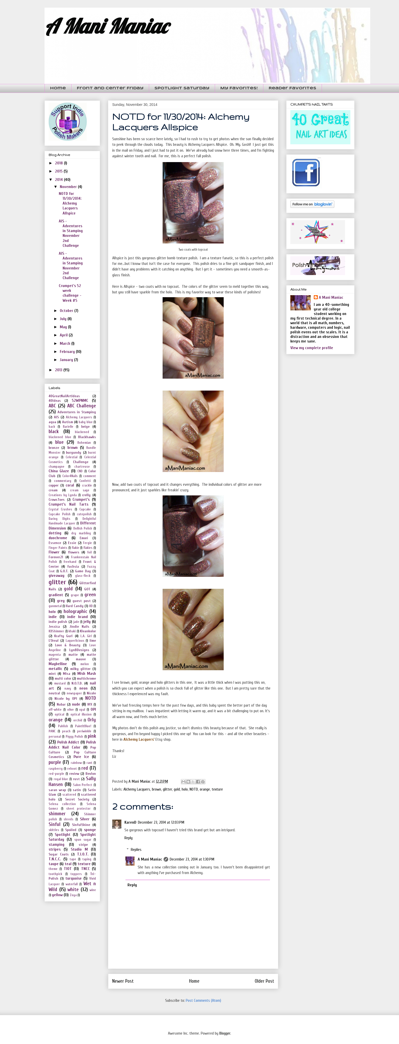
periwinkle (84, 731)
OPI (93, 709)
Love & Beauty (67, 645)
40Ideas (55, 400)
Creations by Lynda (63, 495)
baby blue (85, 422)
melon (84, 664)
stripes (55, 849)
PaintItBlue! (83, 726)
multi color (63, 678)
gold (177, 789)
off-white (55, 709)
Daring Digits (59, 519)
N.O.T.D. (77, 683)
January (67, 359)
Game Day (83, 571)
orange (205, 789)
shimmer (57, 814)
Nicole (91, 693)
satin (77, 790)
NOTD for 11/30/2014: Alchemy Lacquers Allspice (70, 203)
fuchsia (73, 566)
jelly (87, 621)
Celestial (71, 457)
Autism (67, 422)
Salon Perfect (82, 785)
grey (61, 600)
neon (83, 688)
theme (53, 869)
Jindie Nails (79, 626)
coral (70, 485)
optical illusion (81, 714)
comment (89, 476)
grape (75, 595)
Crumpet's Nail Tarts (68, 504)
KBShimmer (56, 631)
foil (89, 552)
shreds (68, 819)
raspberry (56, 768)
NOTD (194, 789)
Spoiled (70, 830)
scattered (69, 794)
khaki (72, 631)
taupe (54, 864)
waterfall (72, 884)
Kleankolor (88, 631)
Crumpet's (81, 499)
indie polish (58, 622)
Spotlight (62, 834)
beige (85, 426)
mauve (81, 659)
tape (73, 859)
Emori (84, 538)
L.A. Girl (86, 636)
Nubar (61, 704)
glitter (167, 789)
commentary (62, 481)
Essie (72, 543)
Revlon (91, 773)
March (65, 343)
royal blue (61, 779)
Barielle (68, 426)
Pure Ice (81, 756)
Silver (85, 819)
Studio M (79, 849)
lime (93, 640)
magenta (55, 654)
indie (53, 616)
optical (59, 714)
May (64, 327)
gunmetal (55, 606)
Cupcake (85, 509)
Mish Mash (86, 673)
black (54, 431)
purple (55, 762)
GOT (87, 589)
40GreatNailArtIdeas (64, 396)
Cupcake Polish (59, 514)
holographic (75, 611)
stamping (56, 844)
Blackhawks (87, 437)
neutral (54, 693)
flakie (75, 548)
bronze (54, 448)
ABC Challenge (81, 406)
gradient (56, 595)
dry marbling (81, 533)
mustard (60, 683)
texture (217, 789)
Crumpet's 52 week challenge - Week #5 (70, 293)
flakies (87, 548)
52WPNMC (80, 400)
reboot (72, 768)
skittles (54, 830)
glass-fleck (82, 576)
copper (54, 485)
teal (68, 864)
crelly (86, 495)
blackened (82, 432)
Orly (92, 720)
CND (79, 471)
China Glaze (59, 471)
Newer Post (123, 981)
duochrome (58, 538)
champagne (56, 466)
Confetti (85, 481)
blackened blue (60, 437)
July (63, 319)
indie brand (77, 616)
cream (53, 490)
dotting (55, 533)
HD (91, 606)
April (64, 335)
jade (76, 622)
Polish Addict (68, 742)
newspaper (74, 693)
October (67, 310)
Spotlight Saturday (181, 88)
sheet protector (78, 808)
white (73, 889)
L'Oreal (54, 640)
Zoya (73, 895)
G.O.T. (64, 571)
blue (59, 442)
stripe (83, 844)
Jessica (54, 626)
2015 (59, 171)
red (84, 768)
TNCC (85, 868)
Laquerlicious (75, 640)
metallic (55, 668)
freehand (70, 562)
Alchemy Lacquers (136, 789)
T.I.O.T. (83, 854)
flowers (73, 552)
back (52, 426)
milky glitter (80, 669)
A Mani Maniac (106, 26)
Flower (54, 552)
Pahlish (63, 726)
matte (73, 654)
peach (66, 731)
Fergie (87, 543)
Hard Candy (74, 606)
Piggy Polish (74, 736)
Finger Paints (58, 548)
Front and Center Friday (110, 88)
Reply (128, 838)
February (68, 351)
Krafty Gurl (63, 636)
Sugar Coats (59, 854)
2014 (59, 179)
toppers (76, 874)
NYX (89, 704)
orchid (77, 720)
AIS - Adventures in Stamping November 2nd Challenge (71, 233)
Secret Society (77, 799)
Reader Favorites (292, 88)
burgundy (73, 452)
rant (89, 763)
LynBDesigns (79, 650)
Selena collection (62, 804)
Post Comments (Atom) (203, 1000)
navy (67, 688)
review (74, 773)
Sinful (55, 824)
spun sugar (82, 839)
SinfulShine (81, 825)
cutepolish (84, 514)
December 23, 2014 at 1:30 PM (192, 859)
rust (76, 779)
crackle (87, 485)
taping (86, 859)
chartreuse (82, 466)
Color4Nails (70, 476)
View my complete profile (311, 348)
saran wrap (57, 790)
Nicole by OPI (65, 698)
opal (82, 709)
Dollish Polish (82, 528)
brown (156, 789)
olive (70, 709)
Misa (66, 673)
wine (93, 890)
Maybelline (58, 664)
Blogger (224, 1033)
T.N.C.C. (55, 859)
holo (185, 789)
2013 (59, 370)
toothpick (55, 874)
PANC (52, 731)
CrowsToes (57, 499)
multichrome (86, 678)
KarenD (130, 822)
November (69, 186)
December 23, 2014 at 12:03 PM (161, 822)
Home (58, 88)
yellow (57, 895)
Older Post (264, 981)
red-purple (56, 774)
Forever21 (56, 557)
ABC (52, 406)
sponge (90, 829)
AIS (56, 417)
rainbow (76, 763)
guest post (81, 601)
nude (76, 704)
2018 (59, 163)
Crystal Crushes (60, 509)
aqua (52, 422)
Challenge (80, 462)
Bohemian (84, 443)
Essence (55, 543)
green (90, 594)
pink (92, 736)
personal (55, 736)
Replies (136, 849)
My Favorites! (239, 88)
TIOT (68, 868)
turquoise (73, 878)
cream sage (79, 490)
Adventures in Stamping (77, 412)
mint (52, 673)
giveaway (56, 575)
